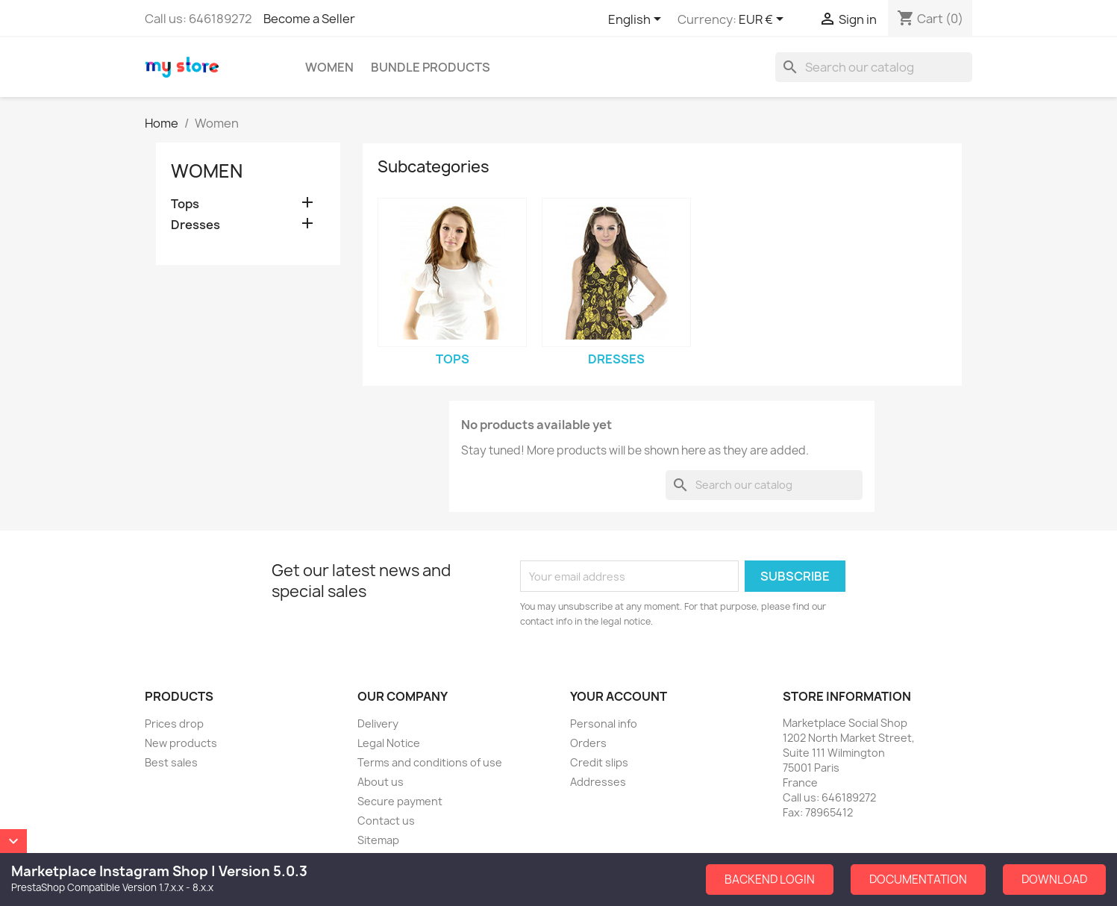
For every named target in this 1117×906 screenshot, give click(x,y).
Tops (185, 204)
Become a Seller (309, 18)
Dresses (195, 225)
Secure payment (399, 801)
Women (329, 67)
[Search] (873, 67)
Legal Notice (388, 743)
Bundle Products (430, 67)
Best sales (171, 762)
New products (181, 743)
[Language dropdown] (637, 20)
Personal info (603, 723)
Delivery (377, 723)
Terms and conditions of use (429, 762)
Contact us (386, 820)
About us (380, 782)
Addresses (598, 782)
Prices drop (174, 723)
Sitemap (378, 840)
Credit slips (599, 762)
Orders (588, 743)
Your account (618, 696)
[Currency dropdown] (764, 20)
